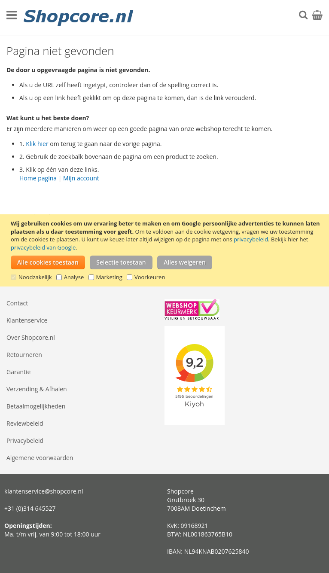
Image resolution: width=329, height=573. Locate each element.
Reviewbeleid (24, 423)
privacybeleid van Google (43, 247)
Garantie (18, 372)
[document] (165, 250)
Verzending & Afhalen (36, 389)
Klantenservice (26, 320)
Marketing (109, 277)
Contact (17, 303)
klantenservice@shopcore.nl (43, 491)
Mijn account (81, 178)
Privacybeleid (24, 440)
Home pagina (38, 178)
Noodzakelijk (35, 277)
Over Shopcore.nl (30, 337)
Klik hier (37, 144)
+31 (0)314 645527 (30, 508)
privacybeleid (251, 239)
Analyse (74, 277)
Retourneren (24, 355)
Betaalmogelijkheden (35, 406)
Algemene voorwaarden (39, 458)
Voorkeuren (149, 277)
